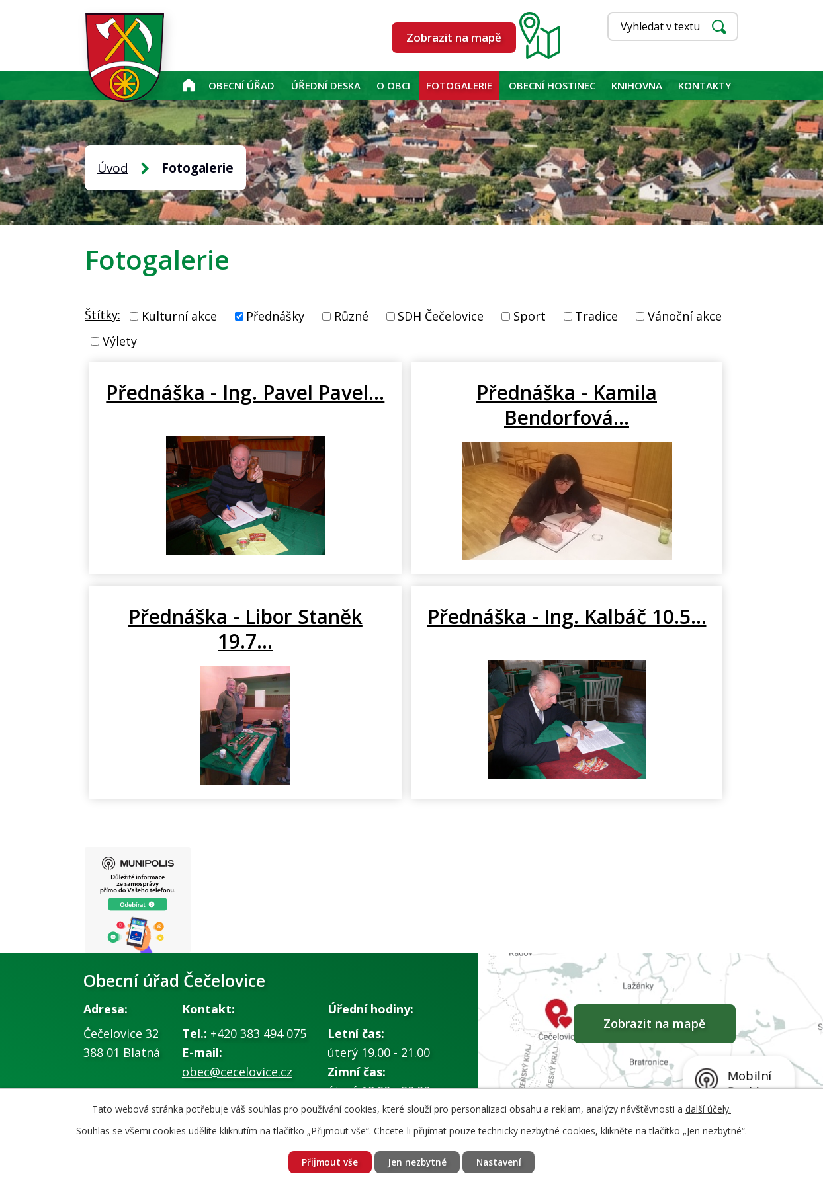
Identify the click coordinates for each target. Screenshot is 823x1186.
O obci (393, 85)
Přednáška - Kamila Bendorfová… (411, 416)
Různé (351, 316)
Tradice (596, 316)
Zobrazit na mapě (453, 37)
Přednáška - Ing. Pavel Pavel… (193, 404)
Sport (529, 316)
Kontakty (704, 85)
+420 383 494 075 (258, 1060)
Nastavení (501, 1162)
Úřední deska (326, 85)
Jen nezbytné (416, 1162)
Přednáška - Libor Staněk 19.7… (629, 404)
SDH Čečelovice (441, 316)
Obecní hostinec (552, 85)
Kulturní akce (179, 316)
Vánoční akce (685, 316)
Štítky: (102, 315)
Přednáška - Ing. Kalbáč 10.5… (195, 652)
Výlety (120, 341)
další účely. (708, 1108)
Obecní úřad (241, 85)
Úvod (188, 85)
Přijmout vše (327, 1162)
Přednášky (275, 316)
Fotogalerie (459, 85)
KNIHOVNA (636, 85)
